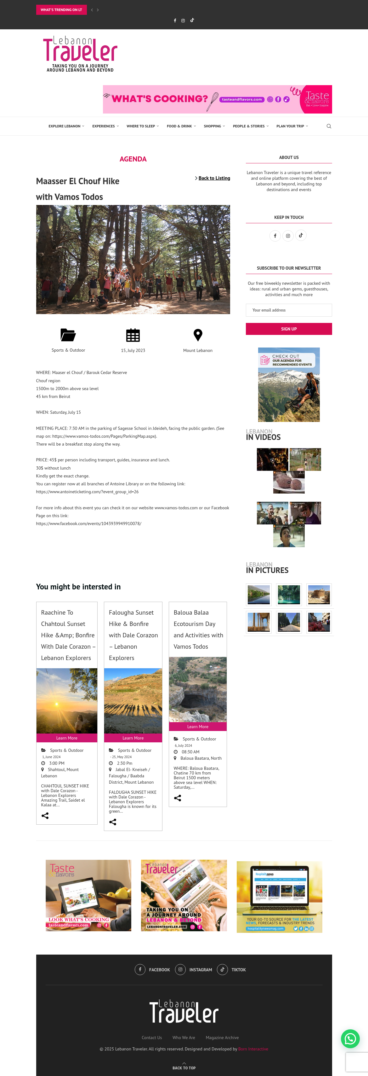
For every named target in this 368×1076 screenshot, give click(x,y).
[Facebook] (175, 20)
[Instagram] (183, 20)
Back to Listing (214, 178)
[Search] (329, 126)
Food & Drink (179, 126)
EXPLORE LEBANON (65, 126)
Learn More (66, 738)
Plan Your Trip (290, 126)
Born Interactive (253, 1049)
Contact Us (152, 1037)
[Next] (97, 10)
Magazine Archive (222, 1037)
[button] (350, 1038)
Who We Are (184, 1037)
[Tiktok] (192, 20)
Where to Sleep (141, 126)
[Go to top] (184, 1068)
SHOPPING (212, 126)
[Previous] (91, 10)
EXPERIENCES (103, 126)
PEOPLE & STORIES (248, 126)
